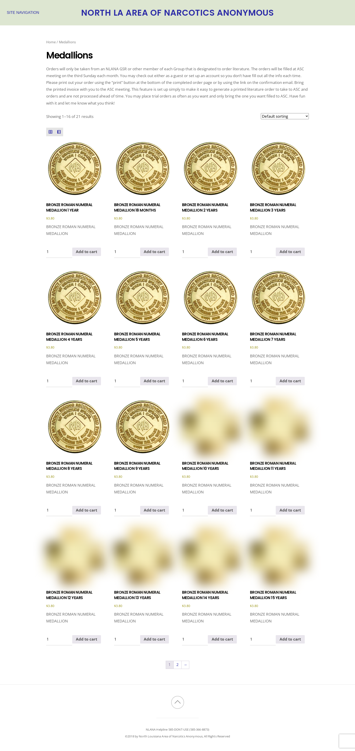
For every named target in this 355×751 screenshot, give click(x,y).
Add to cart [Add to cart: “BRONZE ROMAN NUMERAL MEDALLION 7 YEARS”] (290, 380)
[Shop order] (285, 116)
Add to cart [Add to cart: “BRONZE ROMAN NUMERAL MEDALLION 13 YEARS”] (154, 639)
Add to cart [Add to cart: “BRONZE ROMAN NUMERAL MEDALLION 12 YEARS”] (86, 639)
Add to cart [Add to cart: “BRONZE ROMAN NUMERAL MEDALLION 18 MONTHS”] (154, 251)
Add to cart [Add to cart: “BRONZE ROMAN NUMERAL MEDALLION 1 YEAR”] (86, 251)
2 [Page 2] (177, 664)
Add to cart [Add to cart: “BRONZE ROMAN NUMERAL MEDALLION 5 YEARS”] (154, 380)
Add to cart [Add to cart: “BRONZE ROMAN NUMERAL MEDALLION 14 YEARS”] (222, 639)
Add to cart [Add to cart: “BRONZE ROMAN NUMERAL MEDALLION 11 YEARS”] (290, 510)
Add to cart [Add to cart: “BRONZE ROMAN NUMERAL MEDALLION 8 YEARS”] (86, 510)
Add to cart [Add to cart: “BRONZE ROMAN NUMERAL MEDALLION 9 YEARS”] (154, 510)
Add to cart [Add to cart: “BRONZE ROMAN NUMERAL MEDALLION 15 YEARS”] (290, 639)
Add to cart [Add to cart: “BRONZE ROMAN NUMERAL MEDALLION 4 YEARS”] (86, 380)
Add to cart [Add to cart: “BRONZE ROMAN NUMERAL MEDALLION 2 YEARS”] (222, 251)
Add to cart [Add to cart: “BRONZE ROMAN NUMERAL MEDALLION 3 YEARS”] (290, 251)
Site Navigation (23, 12)
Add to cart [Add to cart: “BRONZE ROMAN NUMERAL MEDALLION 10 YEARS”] (222, 510)
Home (51, 41)
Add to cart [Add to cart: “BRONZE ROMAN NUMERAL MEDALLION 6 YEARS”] (222, 380)
